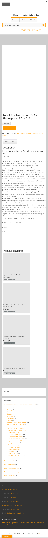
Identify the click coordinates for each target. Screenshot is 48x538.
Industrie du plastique (10, 461)
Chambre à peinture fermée (15, 435)
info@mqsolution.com (13, 502)
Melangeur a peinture (13, 443)
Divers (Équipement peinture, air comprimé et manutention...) (20, 404)
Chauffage (9, 410)
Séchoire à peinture (13, 453)
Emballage (10, 416)
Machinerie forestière (9, 465)
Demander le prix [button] (9, 280)
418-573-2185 (25, 30)
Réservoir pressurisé (13, 449)
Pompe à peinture (12, 445)
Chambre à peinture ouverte (15, 437)
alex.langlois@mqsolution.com (16, 513)
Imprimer (6, 124)
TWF (39, 534)
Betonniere (10, 408)
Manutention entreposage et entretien (16, 423)
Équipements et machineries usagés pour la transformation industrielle (24, 9)
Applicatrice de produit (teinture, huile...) (18, 431)
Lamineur (9, 421)
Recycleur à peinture (13, 447)
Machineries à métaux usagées (12, 472)
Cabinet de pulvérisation (24, 134)
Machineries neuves (9, 476)
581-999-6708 (37, 30)
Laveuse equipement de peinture (16, 439)
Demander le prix (10, 128)
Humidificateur (11, 418)
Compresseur (10, 412)
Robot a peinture (12, 451)
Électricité (9, 414)
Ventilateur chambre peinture (15, 456)
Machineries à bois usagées (11, 468)
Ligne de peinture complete (15, 441)
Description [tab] (10, 142)
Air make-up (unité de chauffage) (16, 429)
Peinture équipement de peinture (15, 425)
